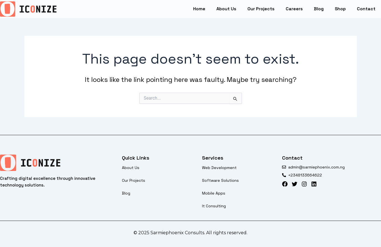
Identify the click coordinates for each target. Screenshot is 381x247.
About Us (226, 9)
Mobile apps (213, 193)
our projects (261, 9)
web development (219, 167)
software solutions (220, 180)
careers (294, 9)
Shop (340, 9)
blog (319, 9)
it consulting (214, 205)
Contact (366, 9)
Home (199, 9)
